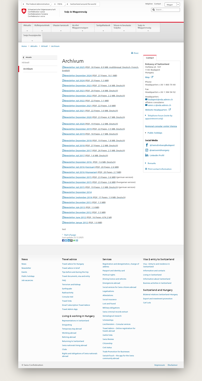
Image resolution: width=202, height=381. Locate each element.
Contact (148, 57)
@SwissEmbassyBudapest (162, 145)
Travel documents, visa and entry (76, 276)
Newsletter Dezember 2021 (90, 105)
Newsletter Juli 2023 (91, 90)
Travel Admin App (70, 309)
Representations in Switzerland (75, 321)
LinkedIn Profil (157, 155)
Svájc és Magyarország (148, 28)
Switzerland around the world (83, 4)
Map (149, 77)
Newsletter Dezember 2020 (94, 117)
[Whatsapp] (74, 240)
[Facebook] (63, 240)
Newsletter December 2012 (85, 212)
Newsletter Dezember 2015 (90, 177)
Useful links (107, 335)
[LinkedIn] (69, 240)
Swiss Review (108, 339)
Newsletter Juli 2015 (91, 187)
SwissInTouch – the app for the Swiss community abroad (118, 357)
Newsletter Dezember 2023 (94, 85)
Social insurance (109, 299)
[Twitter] (66, 240)
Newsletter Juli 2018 (91, 145)
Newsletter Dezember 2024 (90, 75)
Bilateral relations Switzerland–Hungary (160, 294)
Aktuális (27, 28)
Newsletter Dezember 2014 (78, 192)
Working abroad (69, 333)
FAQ (64, 280)
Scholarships (108, 320)
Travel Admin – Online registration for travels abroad (119, 329)
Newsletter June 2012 (88, 217)
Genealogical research (112, 316)
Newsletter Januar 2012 (83, 222)
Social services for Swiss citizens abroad (119, 287)
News (24, 264)
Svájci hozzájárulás (32, 38)
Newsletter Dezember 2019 (94, 129)
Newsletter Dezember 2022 (94, 95)
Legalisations (108, 291)
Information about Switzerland (156, 279)
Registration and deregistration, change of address (121, 265)
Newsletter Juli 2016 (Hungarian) (92, 172)
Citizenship (107, 343)
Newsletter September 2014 (94, 197)
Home (24, 46)
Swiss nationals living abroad (74, 345)
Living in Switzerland (152, 275)
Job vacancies (27, 280)
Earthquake (67, 289)
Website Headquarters (158, 109)
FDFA (60, 4)
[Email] (77, 240)
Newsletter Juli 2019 (91, 134)
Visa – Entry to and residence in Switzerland (156, 265)
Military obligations (111, 308)
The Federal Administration (38, 4)
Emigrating (67, 325)
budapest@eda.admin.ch (160, 99)
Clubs (64, 349)
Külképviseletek (42, 28)
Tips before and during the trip (75, 272)
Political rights (109, 275)
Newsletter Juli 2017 (86, 155)
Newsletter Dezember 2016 (89, 162)
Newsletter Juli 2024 (86, 80)
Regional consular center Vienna (161, 126)
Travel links (67, 301)
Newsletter (26, 268)
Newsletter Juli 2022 (86, 100)
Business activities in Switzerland (157, 283)
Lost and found (109, 304)
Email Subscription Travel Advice (76, 305)
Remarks (151, 163)
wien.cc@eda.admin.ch (159, 105)
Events (24, 272)
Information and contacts (154, 271)
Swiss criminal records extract (115, 312)
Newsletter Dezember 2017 (94, 150)
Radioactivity (67, 293)
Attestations (108, 295)
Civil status (107, 347)
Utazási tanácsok (60, 28)
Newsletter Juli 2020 (91, 123)
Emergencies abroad (111, 283)
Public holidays (157, 132)
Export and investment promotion (157, 299)
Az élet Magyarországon (82, 28)
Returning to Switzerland (73, 341)
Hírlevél (44, 46)
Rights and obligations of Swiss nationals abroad (79, 354)
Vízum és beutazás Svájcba (124, 28)
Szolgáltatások (103, 28)
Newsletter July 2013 (81, 207)
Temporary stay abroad (72, 329)
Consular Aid (67, 297)
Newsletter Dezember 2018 (94, 140)
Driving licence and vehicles (114, 279)
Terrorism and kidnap (71, 284)
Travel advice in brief (71, 268)
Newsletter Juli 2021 (91, 110)
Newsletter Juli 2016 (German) (91, 167)
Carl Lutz (147, 303)
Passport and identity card (114, 271)
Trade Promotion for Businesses (116, 352)
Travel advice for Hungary (73, 264)
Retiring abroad (69, 337)
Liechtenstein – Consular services (116, 324)
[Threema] (71, 240)
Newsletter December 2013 (85, 202)
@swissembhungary (159, 150)
